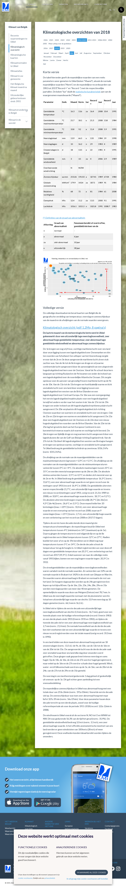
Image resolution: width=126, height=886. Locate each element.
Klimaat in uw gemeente (16, 77)
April (67, 53)
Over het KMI (100, 4)
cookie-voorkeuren (25, 878)
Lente (52, 60)
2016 (46, 48)
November (48, 57)
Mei (71, 53)
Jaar (44, 64)
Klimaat (32, 4)
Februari (54, 53)
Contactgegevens (112, 826)
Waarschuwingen (12, 834)
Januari (46, 53)
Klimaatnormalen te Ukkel (18, 64)
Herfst (65, 60)
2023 (63, 40)
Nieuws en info (81, 4)
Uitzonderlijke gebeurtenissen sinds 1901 (18, 98)
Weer (19, 4)
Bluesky (108, 838)
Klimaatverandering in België (18, 111)
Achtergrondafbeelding (124, 28)
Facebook (109, 829)
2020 (68, 48)
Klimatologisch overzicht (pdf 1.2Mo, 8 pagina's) (74, 327)
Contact (110, 821)
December (57, 57)
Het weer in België (11, 822)
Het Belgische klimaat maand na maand (18, 86)
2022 (68, 40)
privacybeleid (50, 878)
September (97, 53)
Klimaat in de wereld (15, 121)
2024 (57, 40)
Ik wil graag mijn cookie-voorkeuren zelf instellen (87, 878)
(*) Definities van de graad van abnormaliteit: (64, 217)
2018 (57, 48)
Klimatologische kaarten (18, 56)
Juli (81, 53)
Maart (61, 53)
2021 (74, 40)
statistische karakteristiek (88, 91)
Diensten (63, 4)
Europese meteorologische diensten (72, 829)
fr (114, 10)
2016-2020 (82, 40)
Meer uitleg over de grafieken (60, 44)
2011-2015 (92, 40)
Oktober (106, 53)
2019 (63, 48)
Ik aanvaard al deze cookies (91, 872)
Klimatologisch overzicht (17, 48)
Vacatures (89, 828)
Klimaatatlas (16, 71)
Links (67, 821)
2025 (51, 40)
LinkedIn (108, 835)
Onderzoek (47, 4)
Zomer (59, 60)
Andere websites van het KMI (52, 823)
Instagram (109, 832)
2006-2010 (102, 40)
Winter (46, 60)
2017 (51, 48)
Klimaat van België (18, 27)
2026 (46, 40)
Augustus (88, 53)
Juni (76, 53)
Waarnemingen (11, 831)
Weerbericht (10, 828)
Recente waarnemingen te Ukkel (18, 38)
